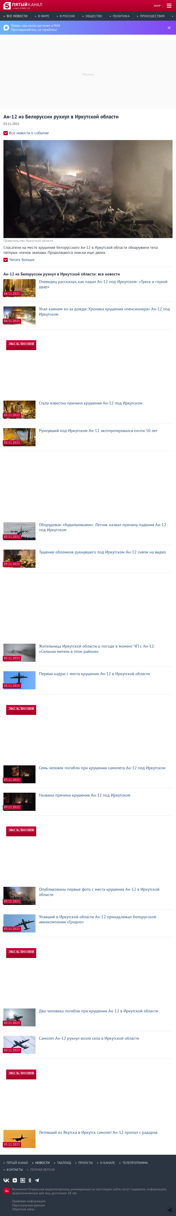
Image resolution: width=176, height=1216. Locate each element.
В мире (43, 16)
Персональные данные (28, 1205)
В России (67, 16)
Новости (42, 1163)
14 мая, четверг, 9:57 (21, 8)
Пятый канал (17, 1163)
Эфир (157, 5)
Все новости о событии (29, 133)
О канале (107, 1163)
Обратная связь (23, 1209)
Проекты (85, 1163)
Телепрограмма (135, 1163)
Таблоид (64, 1163)
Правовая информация (28, 1201)
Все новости (17, 16)
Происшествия (152, 16)
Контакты (15, 1170)
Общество (93, 16)
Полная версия (42, 1170)
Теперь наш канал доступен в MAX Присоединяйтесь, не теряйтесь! (35, 27)
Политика (121, 16)
